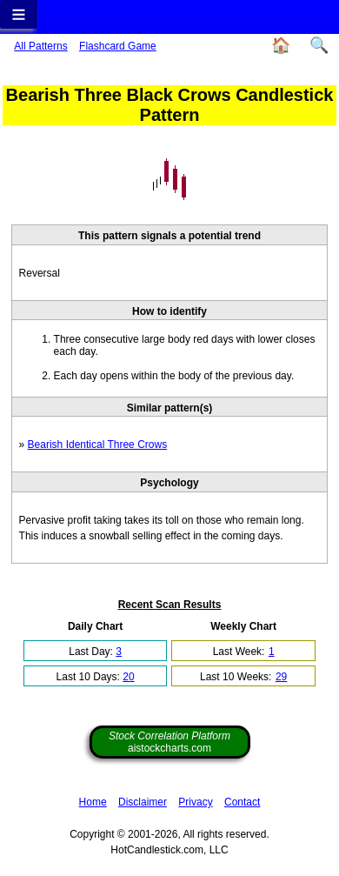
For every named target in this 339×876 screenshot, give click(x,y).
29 (281, 677)
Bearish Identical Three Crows (98, 444)
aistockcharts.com (169, 742)
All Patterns (40, 46)
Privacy (195, 802)
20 (128, 677)
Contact (242, 802)
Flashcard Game (117, 46)
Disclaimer (142, 802)
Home (93, 802)
